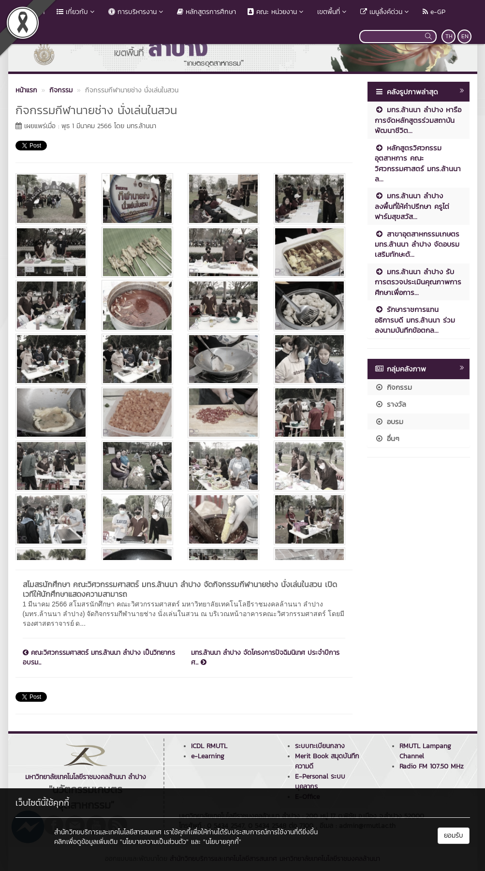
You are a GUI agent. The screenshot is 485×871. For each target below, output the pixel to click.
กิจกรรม (393, 387)
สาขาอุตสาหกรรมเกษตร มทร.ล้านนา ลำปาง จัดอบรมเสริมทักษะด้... (417, 244)
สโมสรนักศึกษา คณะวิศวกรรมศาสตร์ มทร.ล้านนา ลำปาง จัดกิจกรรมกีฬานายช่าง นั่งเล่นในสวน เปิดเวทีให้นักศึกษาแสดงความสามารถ (180, 589)
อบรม (389, 421)
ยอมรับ (453, 835)
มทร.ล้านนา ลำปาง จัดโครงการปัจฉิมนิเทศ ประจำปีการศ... (265, 657)
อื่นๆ (387, 438)
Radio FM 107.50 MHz (431, 766)
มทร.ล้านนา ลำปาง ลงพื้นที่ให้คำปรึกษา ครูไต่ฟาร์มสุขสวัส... (412, 206)
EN (465, 36)
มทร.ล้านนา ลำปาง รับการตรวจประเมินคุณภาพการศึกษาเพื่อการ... (418, 282)
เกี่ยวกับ (77, 12)
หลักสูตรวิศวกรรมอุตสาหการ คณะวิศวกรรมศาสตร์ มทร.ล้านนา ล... (418, 163)
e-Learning (207, 756)
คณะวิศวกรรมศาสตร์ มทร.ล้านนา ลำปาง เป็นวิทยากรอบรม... (99, 657)
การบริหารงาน (136, 12)
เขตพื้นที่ (333, 12)
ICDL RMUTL (209, 746)
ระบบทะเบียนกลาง (320, 746)
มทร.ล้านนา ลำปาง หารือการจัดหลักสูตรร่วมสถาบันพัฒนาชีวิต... (418, 120)
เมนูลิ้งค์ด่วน (385, 12)
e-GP (434, 12)
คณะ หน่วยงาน (277, 12)
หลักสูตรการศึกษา (206, 12)
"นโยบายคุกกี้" (222, 842)
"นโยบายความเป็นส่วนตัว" (154, 842)
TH (449, 36)
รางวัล (390, 404)
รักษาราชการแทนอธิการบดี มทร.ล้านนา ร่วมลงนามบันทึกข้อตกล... (415, 320)
